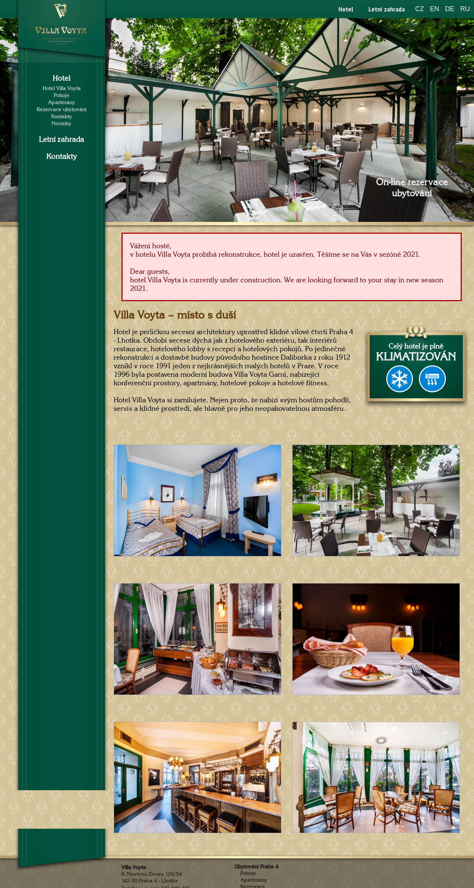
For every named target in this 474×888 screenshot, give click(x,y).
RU (465, 9)
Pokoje (62, 95)
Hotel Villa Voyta (62, 88)
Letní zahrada (386, 9)
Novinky (61, 123)
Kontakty (61, 116)
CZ (419, 9)
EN (434, 9)
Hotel (345, 9)
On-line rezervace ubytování (412, 188)
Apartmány (61, 102)
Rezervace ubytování (61, 109)
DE (449, 9)
